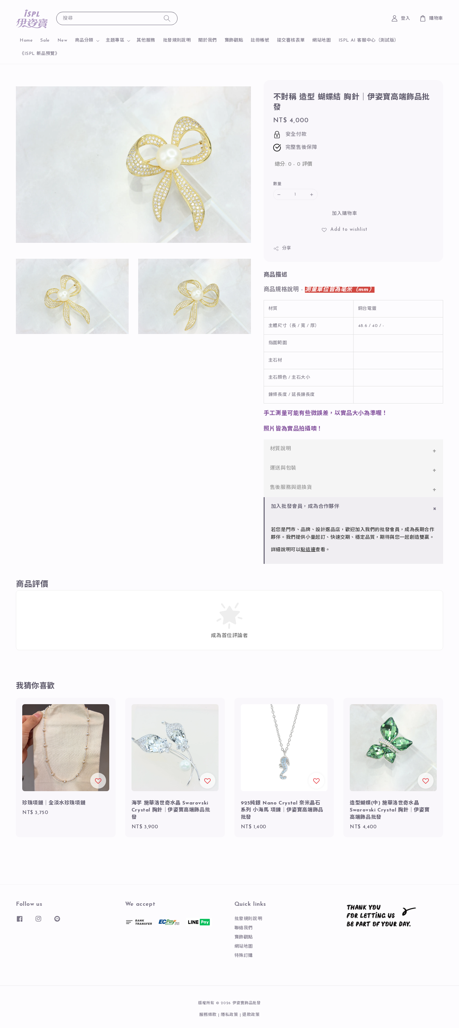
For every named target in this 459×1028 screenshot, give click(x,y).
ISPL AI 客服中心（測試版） (369, 40)
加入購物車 (344, 213)
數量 (277, 184)
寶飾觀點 (234, 40)
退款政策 (251, 1015)
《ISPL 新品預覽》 (40, 53)
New (62, 40)
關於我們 (207, 40)
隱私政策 (229, 1015)
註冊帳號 (260, 40)
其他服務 (146, 40)
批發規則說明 (177, 40)
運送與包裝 (283, 468)
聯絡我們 (243, 928)
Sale (45, 40)
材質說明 (280, 448)
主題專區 (115, 40)
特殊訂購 (243, 955)
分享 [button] (282, 248)
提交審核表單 (291, 40)
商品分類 (84, 40)
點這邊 (307, 550)
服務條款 (208, 1015)
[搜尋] (167, 18)
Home (26, 40)
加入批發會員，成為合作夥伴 (305, 506)
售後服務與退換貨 (291, 487)
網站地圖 (321, 40)
